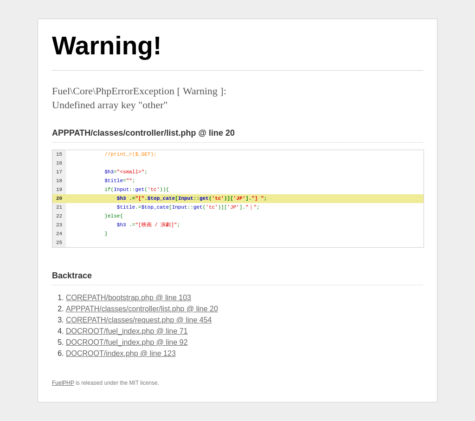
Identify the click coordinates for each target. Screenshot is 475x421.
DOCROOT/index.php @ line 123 (121, 353)
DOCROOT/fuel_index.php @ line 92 (127, 342)
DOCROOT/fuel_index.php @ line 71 (127, 331)
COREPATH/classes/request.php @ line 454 (139, 320)
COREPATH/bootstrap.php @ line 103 (128, 298)
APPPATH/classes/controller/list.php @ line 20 (142, 309)
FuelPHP (63, 383)
